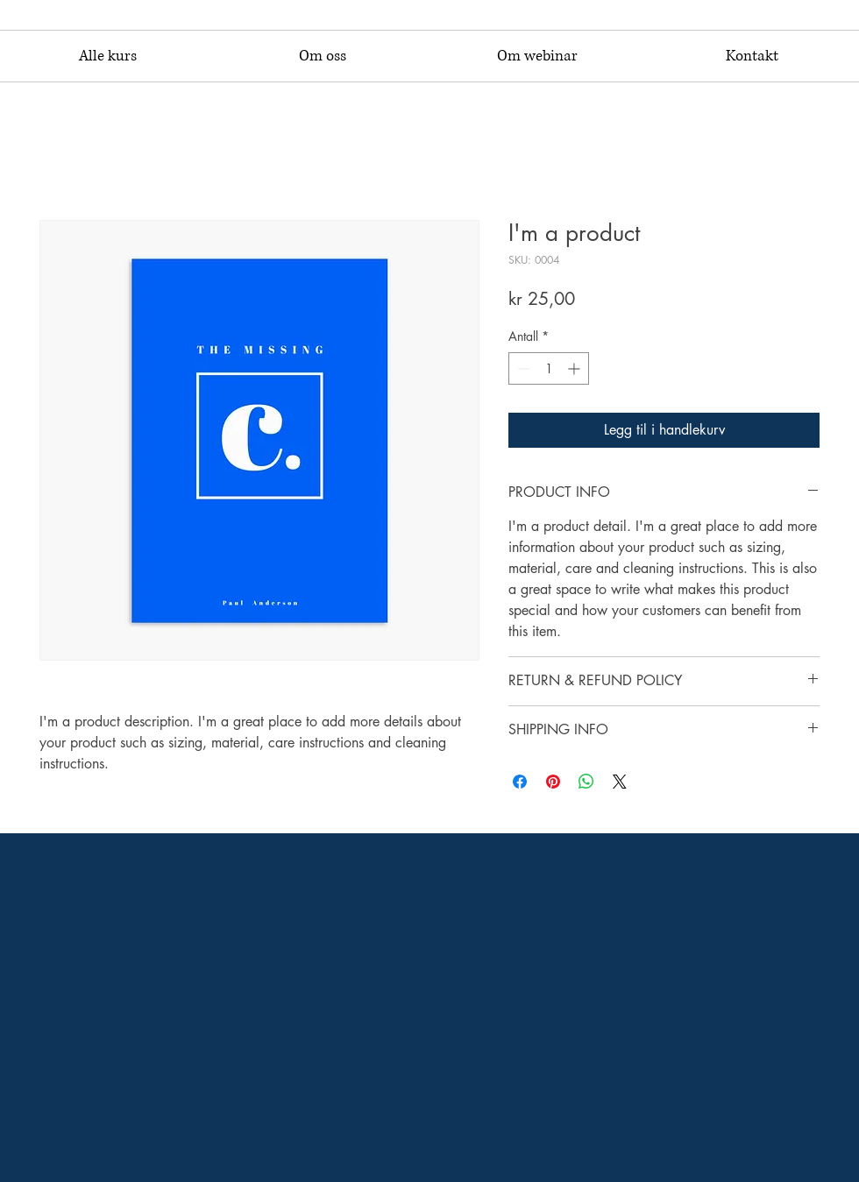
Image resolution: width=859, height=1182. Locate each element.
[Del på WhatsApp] (586, 781)
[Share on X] (619, 781)
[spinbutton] (548, 368)
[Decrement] (522, 368)
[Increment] (575, 368)
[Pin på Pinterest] (553, 781)
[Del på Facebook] (519, 781)
